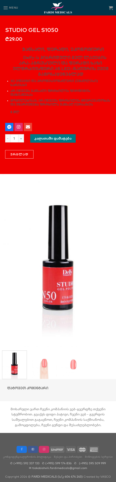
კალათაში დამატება (53, 138)
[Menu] (10, 8)
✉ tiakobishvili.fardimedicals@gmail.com (58, 468)
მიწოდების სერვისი (99, 456)
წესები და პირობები (68, 456)
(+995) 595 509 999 (92, 463)
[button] (19, 154)
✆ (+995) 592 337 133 (24, 463)
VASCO (105, 476)
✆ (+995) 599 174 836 (57, 463)
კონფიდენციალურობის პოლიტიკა (27, 456)
